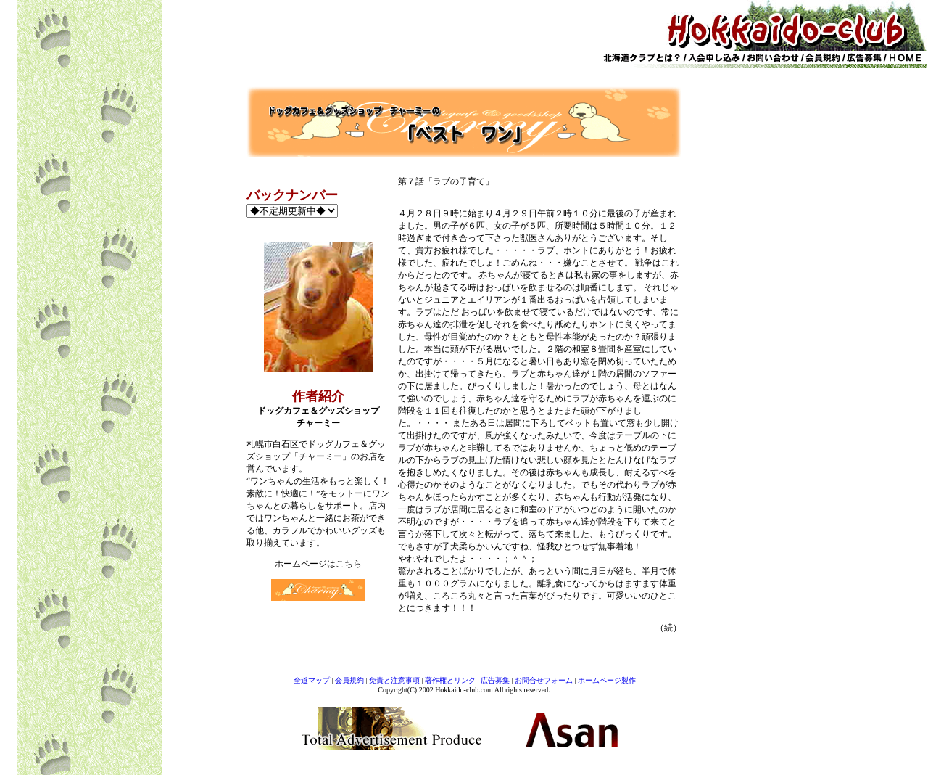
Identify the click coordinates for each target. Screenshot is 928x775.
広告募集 (495, 680)
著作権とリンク (450, 680)
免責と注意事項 (394, 680)
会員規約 (349, 680)
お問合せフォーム (544, 680)
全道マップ (312, 680)
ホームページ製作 (607, 680)
